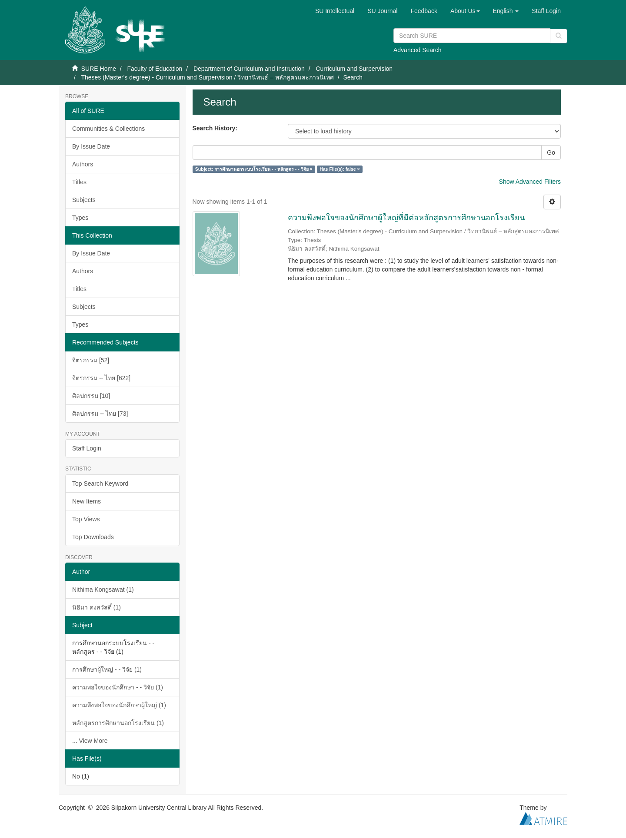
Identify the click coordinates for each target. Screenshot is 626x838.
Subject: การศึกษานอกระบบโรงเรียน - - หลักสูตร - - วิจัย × (254, 169)
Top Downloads (93, 536)
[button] (465, 11)
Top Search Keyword (100, 483)
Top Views (86, 519)
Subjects (84, 199)
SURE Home (98, 68)
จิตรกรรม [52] (90, 360)
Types (80, 217)
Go (551, 152)
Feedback (423, 10)
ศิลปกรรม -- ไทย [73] (100, 413)
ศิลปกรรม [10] (91, 395)
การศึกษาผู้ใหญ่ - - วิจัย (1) (107, 669)
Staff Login (86, 448)
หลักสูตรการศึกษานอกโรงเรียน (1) (118, 722)
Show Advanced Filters (530, 181)
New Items (86, 501)
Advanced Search (417, 49)
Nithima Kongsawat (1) (103, 589)
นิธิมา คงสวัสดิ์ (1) (96, 607)
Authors (82, 164)
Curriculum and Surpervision (354, 68)
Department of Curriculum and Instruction (249, 68)
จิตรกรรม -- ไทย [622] (101, 377)
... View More (89, 740)
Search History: (215, 128)
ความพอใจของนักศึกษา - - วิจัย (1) (117, 687)
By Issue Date (91, 146)
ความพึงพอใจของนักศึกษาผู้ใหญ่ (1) (119, 705)
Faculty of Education (154, 68)
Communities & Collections (108, 128)
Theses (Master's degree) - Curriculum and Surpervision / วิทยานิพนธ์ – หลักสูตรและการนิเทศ (207, 77)
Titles (79, 182)
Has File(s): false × (340, 169)
